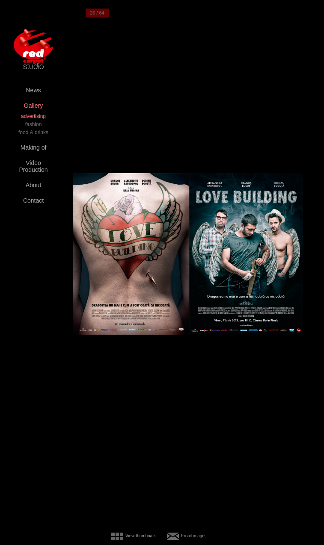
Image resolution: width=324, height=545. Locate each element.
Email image (193, 535)
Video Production (33, 166)
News (33, 90)
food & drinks (33, 133)
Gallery (33, 105)
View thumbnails (141, 535)
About (34, 185)
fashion (33, 124)
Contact (33, 200)
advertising (33, 116)
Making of (34, 147)
